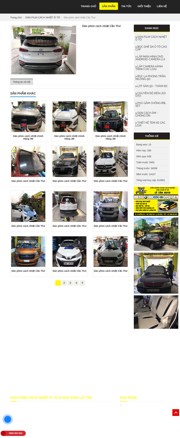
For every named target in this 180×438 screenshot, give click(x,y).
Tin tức (126, 6)
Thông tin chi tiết (21, 82)
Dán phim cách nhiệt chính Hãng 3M (28, 137)
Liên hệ (162, 6)
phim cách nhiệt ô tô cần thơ (34, 432)
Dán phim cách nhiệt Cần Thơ (28, 181)
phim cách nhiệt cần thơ (83, 428)
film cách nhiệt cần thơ (33, 428)
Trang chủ (88, 6)
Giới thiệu (144, 6)
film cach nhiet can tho (58, 428)
